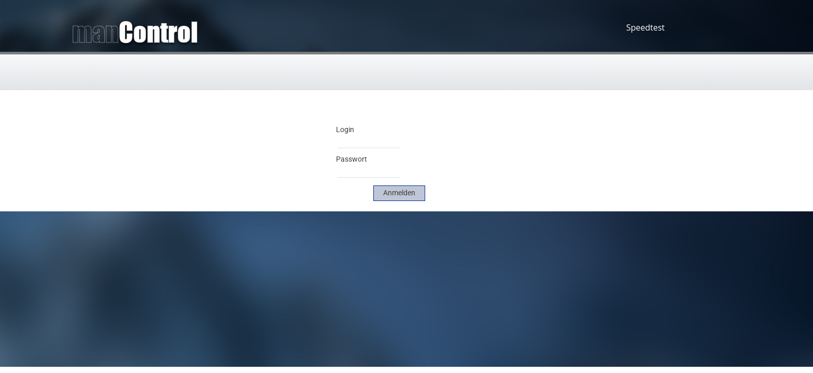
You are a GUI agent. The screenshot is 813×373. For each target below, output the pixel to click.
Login (345, 129)
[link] (399, 193)
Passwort (351, 159)
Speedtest (645, 27)
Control (158, 32)
